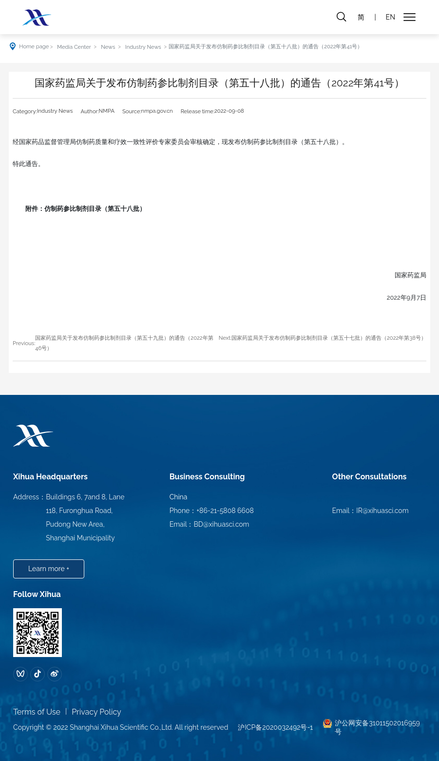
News (108, 46)
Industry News (143, 46)
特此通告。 (28, 163)
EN (390, 17)
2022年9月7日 (400, 297)
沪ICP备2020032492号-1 (275, 727)
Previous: (24, 343)
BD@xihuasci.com (221, 524)
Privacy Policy (96, 712)
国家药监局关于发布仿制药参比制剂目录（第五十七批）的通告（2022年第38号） (328, 337)
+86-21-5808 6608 (225, 510)
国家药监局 (404, 275)
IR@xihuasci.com (382, 510)
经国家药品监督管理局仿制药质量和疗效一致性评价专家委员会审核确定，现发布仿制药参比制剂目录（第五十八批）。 (180, 141)
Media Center (74, 46)
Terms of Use (36, 712)
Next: (225, 337)
